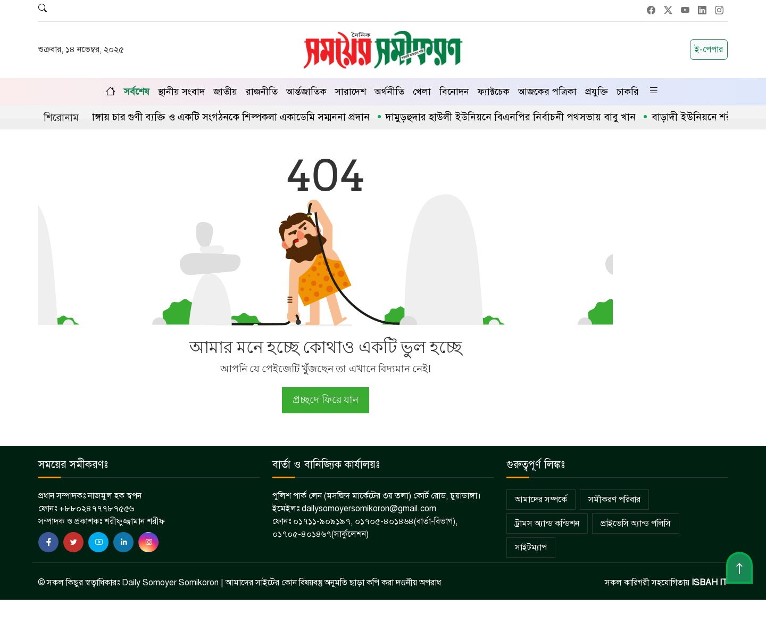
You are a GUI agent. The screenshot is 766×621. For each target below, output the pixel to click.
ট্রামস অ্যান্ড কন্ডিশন (547, 523)
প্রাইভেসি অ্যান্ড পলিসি (636, 523)
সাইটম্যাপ (531, 547)
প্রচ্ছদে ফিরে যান (325, 400)
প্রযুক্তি (596, 91)
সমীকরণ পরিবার (614, 499)
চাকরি (628, 91)
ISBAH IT (710, 582)
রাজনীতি (262, 91)
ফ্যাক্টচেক (494, 91)
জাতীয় (225, 91)
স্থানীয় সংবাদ (181, 91)
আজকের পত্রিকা (547, 91)
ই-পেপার (709, 49)
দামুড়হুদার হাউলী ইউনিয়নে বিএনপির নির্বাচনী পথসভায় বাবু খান (513, 117)
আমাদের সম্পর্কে (541, 499)
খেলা (422, 91)
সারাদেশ (350, 91)
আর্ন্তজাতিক (306, 91)
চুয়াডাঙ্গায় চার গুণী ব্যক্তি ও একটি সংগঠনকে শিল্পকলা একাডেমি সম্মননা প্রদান (223, 117)
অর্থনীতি (389, 91)
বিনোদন (454, 91)
